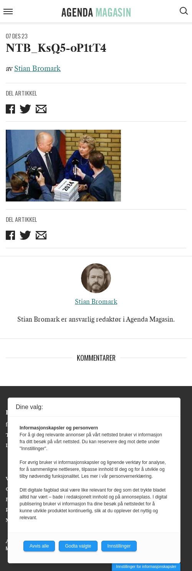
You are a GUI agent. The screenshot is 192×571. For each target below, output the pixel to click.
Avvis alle (39, 546)
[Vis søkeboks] (185, 12)
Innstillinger (119, 546)
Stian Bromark (37, 68)
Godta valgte (78, 546)
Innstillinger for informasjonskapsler (146, 566)
